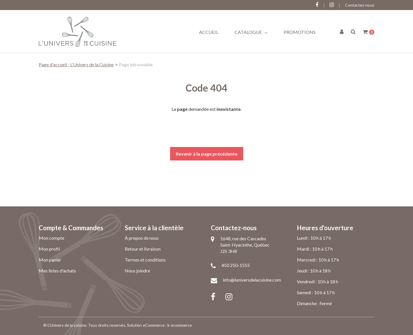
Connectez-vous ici (56, 5)
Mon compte (51, 238)
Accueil (208, 32)
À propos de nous (142, 238)
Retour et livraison (143, 248)
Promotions (299, 32)
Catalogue (251, 32)
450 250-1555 (235, 265)
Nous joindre (137, 270)
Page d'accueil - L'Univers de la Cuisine (76, 64)
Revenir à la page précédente (206, 153)
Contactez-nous (359, 5)
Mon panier (50, 259)
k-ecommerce (179, 325)
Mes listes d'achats (57, 270)
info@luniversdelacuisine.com (252, 279)
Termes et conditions (145, 259)
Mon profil (49, 248)
